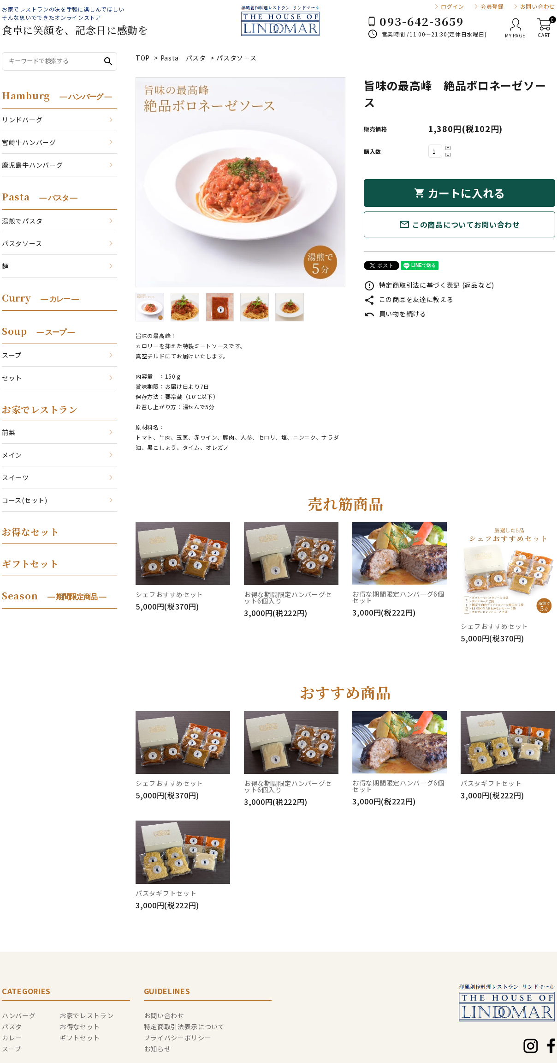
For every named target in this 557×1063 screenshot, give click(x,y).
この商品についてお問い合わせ (459, 224)
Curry (40, 297)
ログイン (452, 6)
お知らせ (157, 1048)
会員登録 (492, 6)
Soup (38, 331)
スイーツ (15, 477)
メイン (12, 454)
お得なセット (30, 531)
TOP (143, 57)
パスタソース (236, 57)
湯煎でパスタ (22, 220)
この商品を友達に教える (408, 299)
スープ (12, 355)
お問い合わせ (537, 6)
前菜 (8, 432)
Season (54, 595)
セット (12, 377)
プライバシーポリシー (178, 1037)
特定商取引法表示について (184, 1026)
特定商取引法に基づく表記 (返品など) (429, 285)
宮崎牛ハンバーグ (29, 142)
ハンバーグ (19, 1015)
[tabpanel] (240, 182)
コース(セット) (24, 500)
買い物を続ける (395, 313)
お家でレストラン (40, 409)
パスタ (12, 1026)
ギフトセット (30, 563)
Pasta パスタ (183, 57)
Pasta (39, 196)
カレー (12, 1037)
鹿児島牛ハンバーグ (32, 164)
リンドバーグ (22, 119)
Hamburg (57, 95)
